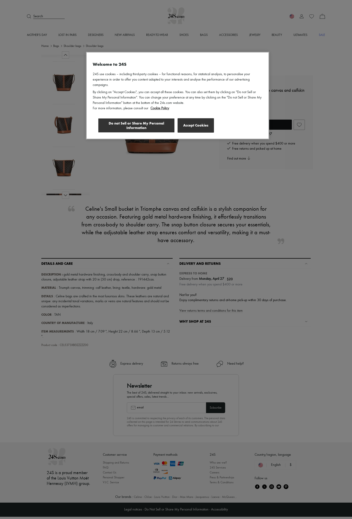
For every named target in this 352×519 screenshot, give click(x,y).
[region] (177, 95)
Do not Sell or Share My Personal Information (135, 125)
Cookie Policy (159, 108)
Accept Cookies (195, 125)
